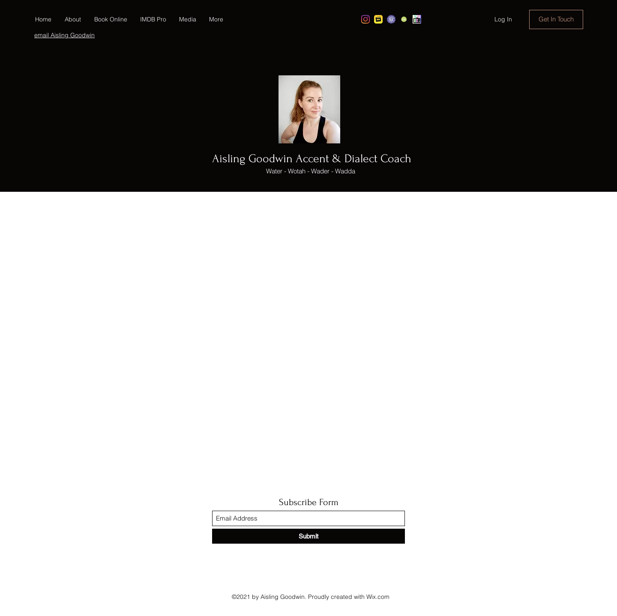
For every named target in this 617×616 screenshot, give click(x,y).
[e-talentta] (404, 19)
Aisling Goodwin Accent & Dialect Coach (311, 158)
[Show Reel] (417, 19)
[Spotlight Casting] (391, 19)
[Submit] (308, 536)
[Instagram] (365, 19)
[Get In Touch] (556, 19)
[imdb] (378, 19)
